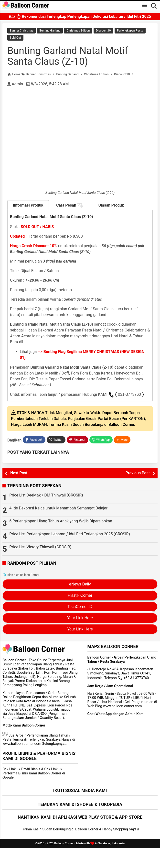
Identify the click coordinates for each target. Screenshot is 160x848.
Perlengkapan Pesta (130, 30)
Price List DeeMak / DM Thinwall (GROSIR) (46, 495)
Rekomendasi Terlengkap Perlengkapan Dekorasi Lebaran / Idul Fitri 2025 (80, 16)
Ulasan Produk (111, 205)
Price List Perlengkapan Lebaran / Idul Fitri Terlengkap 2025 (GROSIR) (69, 534)
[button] (122, 439)
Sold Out (15, 37)
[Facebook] (34, 439)
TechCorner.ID (79, 607)
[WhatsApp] (101, 439)
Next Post (18, 473)
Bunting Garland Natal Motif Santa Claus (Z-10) (67, 56)
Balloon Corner (64, 843)
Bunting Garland (49, 30)
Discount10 (103, 30)
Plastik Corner (80, 595)
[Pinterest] (77, 439)
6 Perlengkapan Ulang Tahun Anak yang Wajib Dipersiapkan (60, 521)
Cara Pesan (69, 205)
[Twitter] (56, 439)
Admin (17, 84)
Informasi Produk (28, 205)
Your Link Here (80, 618)
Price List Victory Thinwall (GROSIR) (40, 547)
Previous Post (138, 473)
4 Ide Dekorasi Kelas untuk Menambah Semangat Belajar (58, 508)
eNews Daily (80, 584)
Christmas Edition (78, 30)
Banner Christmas (21, 30)
